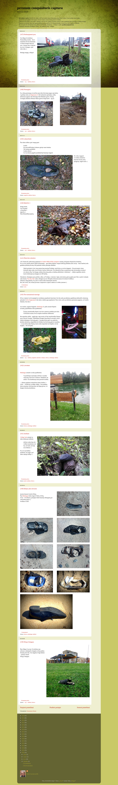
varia (25, 286)
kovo (24, 759)
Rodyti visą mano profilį (32, 774)
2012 (23, 720)
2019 (23, 736)
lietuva (33, 81)
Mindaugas (40, 306)
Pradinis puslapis (55, 707)
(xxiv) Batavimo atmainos (28, 258)
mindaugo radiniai (53, 357)
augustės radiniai (28, 195)
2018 (23, 734)
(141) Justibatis (24, 433)
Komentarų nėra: (25, 79)
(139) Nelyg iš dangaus (27, 642)
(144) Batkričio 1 (25, 203)
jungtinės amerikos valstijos (38, 357)
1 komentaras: (24, 285)
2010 (23, 715)
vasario (25, 756)
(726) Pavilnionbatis (28, 765)
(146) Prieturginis (25, 89)
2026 (23, 752)
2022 (23, 743)
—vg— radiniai (27, 81)
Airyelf (61, 780)
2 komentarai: (24, 632)
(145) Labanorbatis (25, 139)
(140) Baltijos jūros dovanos (28, 489)
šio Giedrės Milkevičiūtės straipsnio (49, 261)
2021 (23, 741)
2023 (23, 745)
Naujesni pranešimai (27, 707)
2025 (23, 750)
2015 (23, 727)
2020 (23, 738)
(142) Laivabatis (25, 365)
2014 (23, 725)
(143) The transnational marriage (30, 294)
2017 (23, 731)
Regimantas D (34, 95)
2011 (23, 718)
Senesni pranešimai (83, 707)
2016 (23, 729)
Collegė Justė (23, 437)
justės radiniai (27, 481)
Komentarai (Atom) (31, 711)
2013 (23, 722)
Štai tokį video (31, 278)
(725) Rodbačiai (27, 763)
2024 (23, 748)
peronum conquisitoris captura (40, 8)
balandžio (25, 761)
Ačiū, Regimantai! (31, 300)
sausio (25, 754)
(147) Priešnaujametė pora (28, 34)
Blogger (73, 780)
